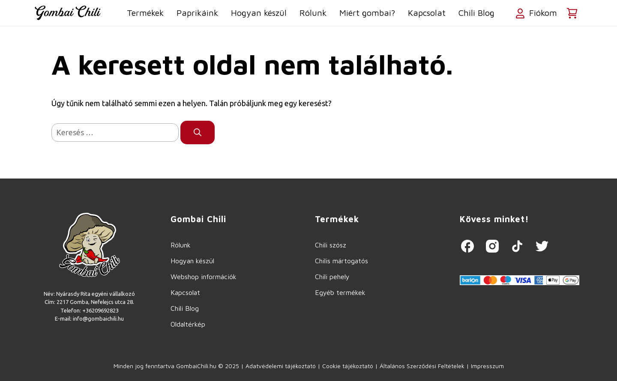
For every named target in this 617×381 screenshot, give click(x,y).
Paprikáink (197, 13)
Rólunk (313, 13)
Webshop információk (204, 276)
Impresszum (487, 365)
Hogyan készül (259, 13)
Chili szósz (330, 245)
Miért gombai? (367, 13)
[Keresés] (197, 132)
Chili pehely (332, 276)
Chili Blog (476, 13)
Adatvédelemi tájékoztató (281, 365)
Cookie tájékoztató (347, 365)
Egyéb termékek (340, 292)
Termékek (145, 13)
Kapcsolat (427, 13)
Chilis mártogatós (341, 261)
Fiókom (535, 13)
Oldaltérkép (188, 324)
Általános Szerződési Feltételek (422, 365)
